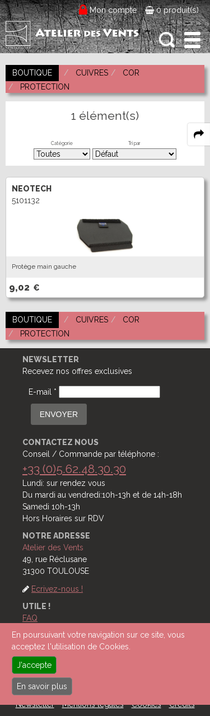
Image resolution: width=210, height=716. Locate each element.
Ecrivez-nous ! (57, 588)
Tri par (134, 143)
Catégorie (62, 143)
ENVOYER (59, 414)
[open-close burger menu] (192, 40)
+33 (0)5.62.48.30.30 (74, 469)
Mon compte (113, 10)
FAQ (30, 618)
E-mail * (43, 391)
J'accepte (34, 665)
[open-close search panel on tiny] (167, 40)
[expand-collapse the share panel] (199, 134)
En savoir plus (42, 686)
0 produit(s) (172, 10)
